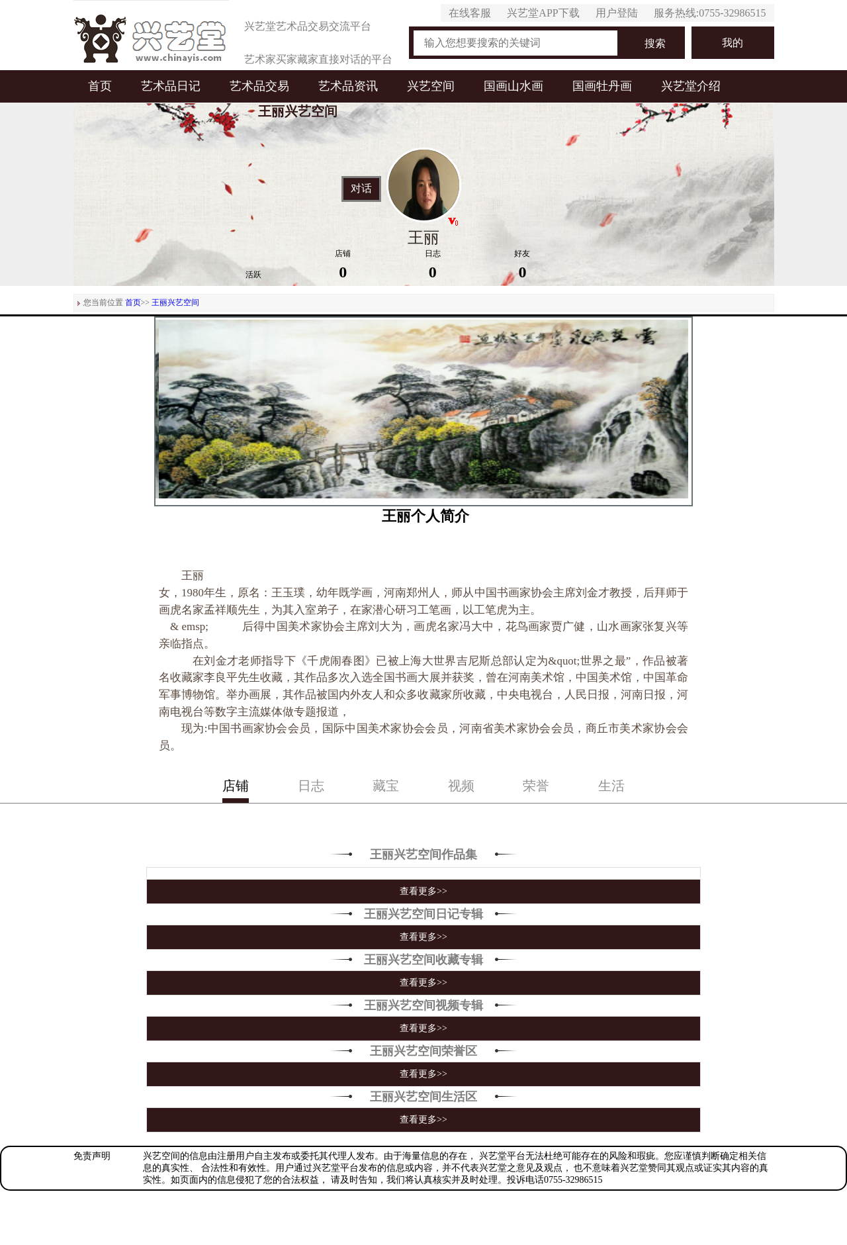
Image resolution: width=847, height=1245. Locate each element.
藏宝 (386, 785)
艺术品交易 (259, 86)
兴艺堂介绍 (691, 86)
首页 (100, 86)
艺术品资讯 (348, 86)
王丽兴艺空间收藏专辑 (423, 959)
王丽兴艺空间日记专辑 (423, 914)
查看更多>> (423, 891)
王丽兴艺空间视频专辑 (423, 1005)
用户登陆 (617, 13)
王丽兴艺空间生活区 (423, 1096)
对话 (361, 189)
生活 (611, 785)
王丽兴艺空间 (175, 302)
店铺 (235, 785)
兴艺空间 (431, 86)
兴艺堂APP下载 (543, 13)
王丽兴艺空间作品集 (423, 854)
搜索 (655, 43)
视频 (461, 785)
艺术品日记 (171, 86)
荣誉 (536, 785)
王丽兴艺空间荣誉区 (423, 1051)
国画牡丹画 (602, 86)
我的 (732, 42)
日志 (311, 785)
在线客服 (470, 13)
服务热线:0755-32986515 (710, 13)
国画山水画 (513, 86)
